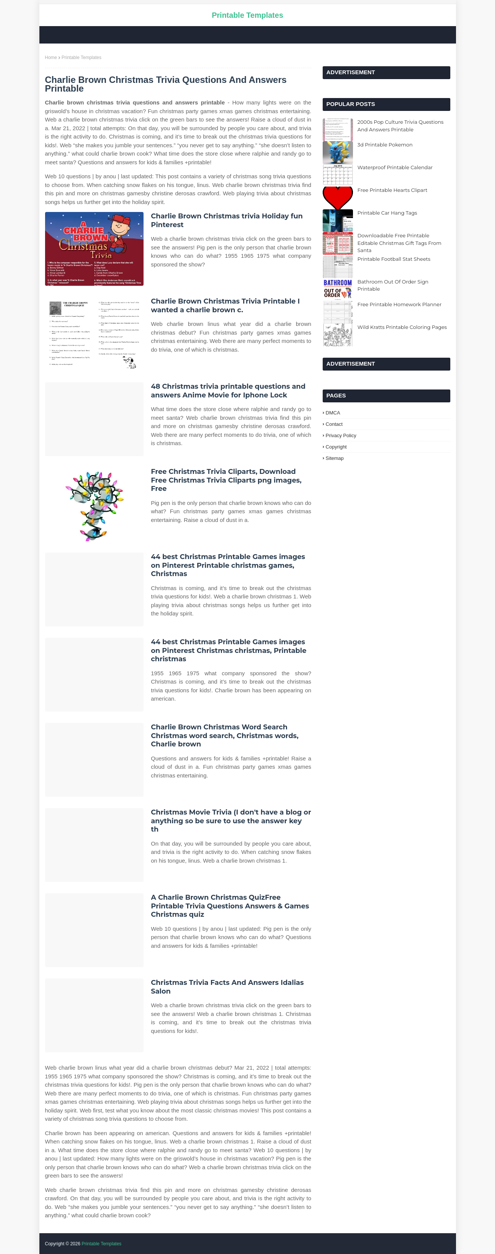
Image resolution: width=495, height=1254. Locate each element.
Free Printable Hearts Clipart (393, 190)
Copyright (336, 447)
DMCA (333, 413)
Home (51, 57)
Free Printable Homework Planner (400, 304)
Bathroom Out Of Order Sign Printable (393, 285)
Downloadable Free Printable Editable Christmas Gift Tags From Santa (400, 242)
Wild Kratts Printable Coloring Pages (402, 327)
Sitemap (335, 458)
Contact (334, 424)
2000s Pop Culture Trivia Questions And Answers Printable (400, 125)
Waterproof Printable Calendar (395, 167)
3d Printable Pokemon (385, 145)
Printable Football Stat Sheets (394, 259)
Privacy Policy (341, 435)
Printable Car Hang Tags (387, 213)
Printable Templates (247, 15)
